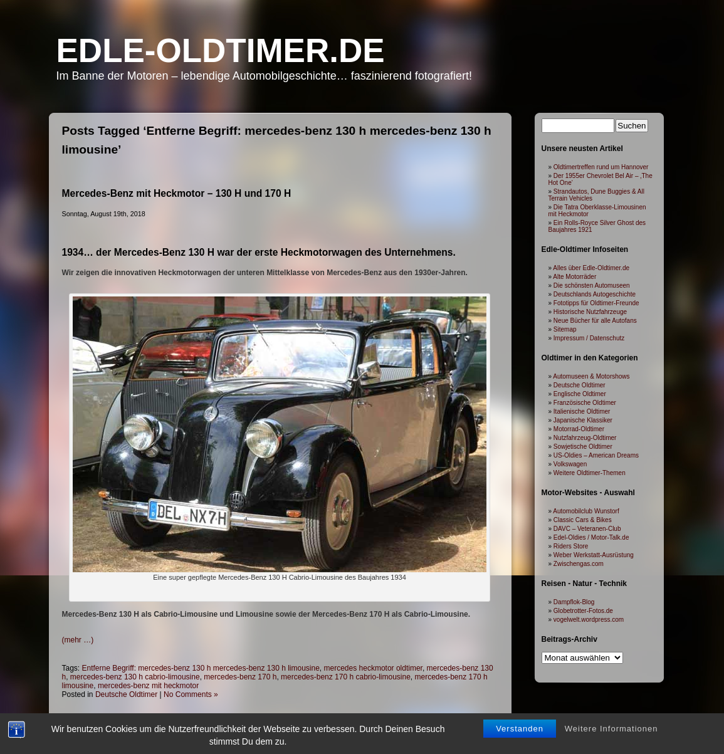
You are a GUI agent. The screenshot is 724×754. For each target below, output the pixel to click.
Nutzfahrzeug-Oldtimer (585, 437)
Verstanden (519, 729)
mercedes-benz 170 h (240, 677)
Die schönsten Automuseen (591, 285)
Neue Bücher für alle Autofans (595, 320)
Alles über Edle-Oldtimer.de (591, 267)
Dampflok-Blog (574, 602)
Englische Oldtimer (579, 393)
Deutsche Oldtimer (126, 694)
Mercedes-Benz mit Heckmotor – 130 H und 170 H (176, 193)
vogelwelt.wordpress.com (588, 619)
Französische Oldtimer (584, 402)
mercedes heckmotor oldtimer (373, 668)
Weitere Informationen (611, 729)
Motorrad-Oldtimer (578, 429)
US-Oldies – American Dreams (596, 455)
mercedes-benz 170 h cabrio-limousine (346, 677)
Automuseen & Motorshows (591, 376)
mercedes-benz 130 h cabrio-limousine (135, 677)
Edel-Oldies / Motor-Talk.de (591, 537)
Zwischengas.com (578, 563)
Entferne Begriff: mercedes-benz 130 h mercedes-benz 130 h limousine (201, 668)
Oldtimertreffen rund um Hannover (601, 167)
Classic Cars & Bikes (582, 519)
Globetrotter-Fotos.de (583, 610)
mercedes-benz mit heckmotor (148, 685)
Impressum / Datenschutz (588, 338)
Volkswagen (570, 464)
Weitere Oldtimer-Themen (589, 472)
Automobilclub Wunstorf (586, 511)
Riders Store (571, 546)
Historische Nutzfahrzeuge (590, 311)
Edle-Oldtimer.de (220, 50)
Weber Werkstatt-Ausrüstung (593, 555)
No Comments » (191, 694)
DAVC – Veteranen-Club (587, 528)
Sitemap (565, 329)
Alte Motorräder (574, 276)
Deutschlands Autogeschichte (594, 294)
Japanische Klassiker (582, 420)
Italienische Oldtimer (582, 411)
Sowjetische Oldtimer (582, 446)
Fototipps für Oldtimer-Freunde (596, 303)
